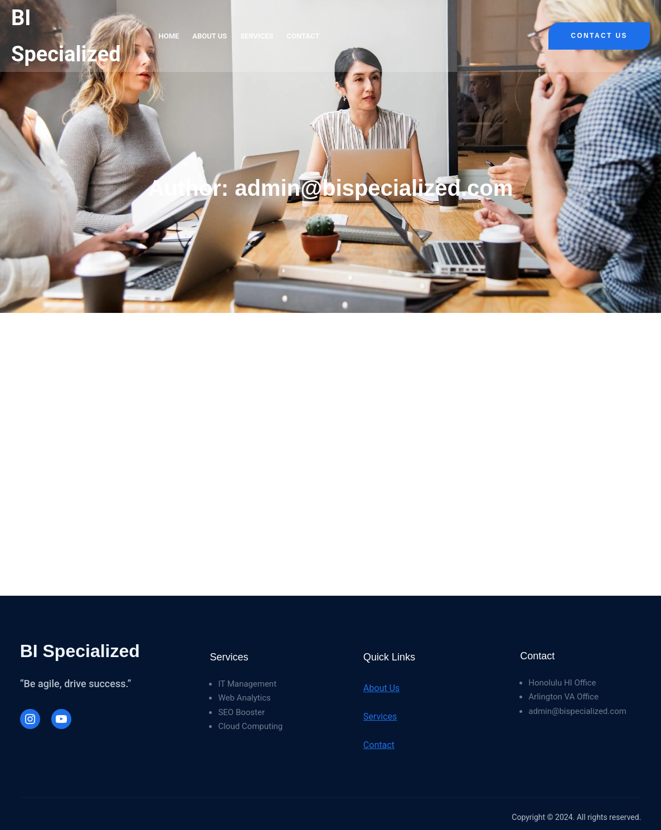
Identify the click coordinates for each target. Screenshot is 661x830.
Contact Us (599, 36)
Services (380, 716)
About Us (381, 688)
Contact (379, 745)
